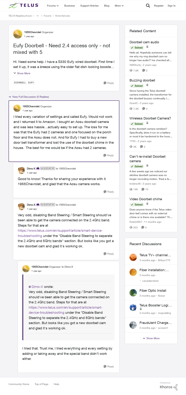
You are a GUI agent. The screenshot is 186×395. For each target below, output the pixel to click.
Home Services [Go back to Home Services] (62, 15)
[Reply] (109, 83)
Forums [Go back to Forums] (47, 15)
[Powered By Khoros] (168, 386)
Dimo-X (37, 287)
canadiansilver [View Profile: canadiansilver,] (150, 280)
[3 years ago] (146, 103)
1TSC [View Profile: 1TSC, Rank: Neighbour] (133, 141)
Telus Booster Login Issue (155, 305)
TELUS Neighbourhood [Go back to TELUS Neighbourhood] (20, 15)
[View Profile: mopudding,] (133, 307)
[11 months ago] (152, 222)
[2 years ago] (149, 65)
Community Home (19, 384)
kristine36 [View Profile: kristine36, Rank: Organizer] (135, 183)
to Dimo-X (67, 266)
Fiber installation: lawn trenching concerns (152, 270)
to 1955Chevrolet (66, 168)
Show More (21, 73)
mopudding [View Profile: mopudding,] (164, 312)
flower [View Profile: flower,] (161, 295)
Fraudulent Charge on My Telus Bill (154, 323)
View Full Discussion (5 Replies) (29, 96)
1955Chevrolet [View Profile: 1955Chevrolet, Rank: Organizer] (32, 32)
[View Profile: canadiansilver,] (133, 272)
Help (56, 384)
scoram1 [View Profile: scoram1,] (163, 327)
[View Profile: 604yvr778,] (133, 257)
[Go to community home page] (24, 6)
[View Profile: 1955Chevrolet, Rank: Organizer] (17, 34)
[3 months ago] (147, 260)
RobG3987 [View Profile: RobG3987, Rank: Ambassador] (136, 221)
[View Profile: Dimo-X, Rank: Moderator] (21, 170)
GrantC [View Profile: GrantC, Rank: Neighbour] (134, 102)
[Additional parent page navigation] (37, 15)
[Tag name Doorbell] (20, 83)
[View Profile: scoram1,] (133, 325)
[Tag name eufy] (31, 83)
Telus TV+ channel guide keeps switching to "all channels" (154, 255)
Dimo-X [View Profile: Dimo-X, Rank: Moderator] (31, 168)
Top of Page (41, 384)
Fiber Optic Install (153, 290)
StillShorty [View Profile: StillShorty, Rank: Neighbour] (135, 64)
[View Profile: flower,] (133, 292)
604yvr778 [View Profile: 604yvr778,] (164, 260)
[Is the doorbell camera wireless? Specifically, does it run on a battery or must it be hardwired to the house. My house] (151, 132)
